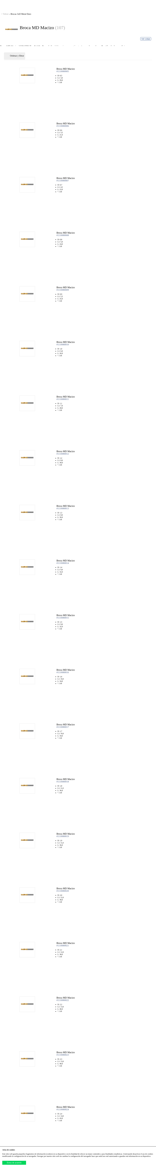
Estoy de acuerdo (14, 1163)
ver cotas (145, 38)
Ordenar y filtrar (14, 56)
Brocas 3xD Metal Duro (16, 14)
